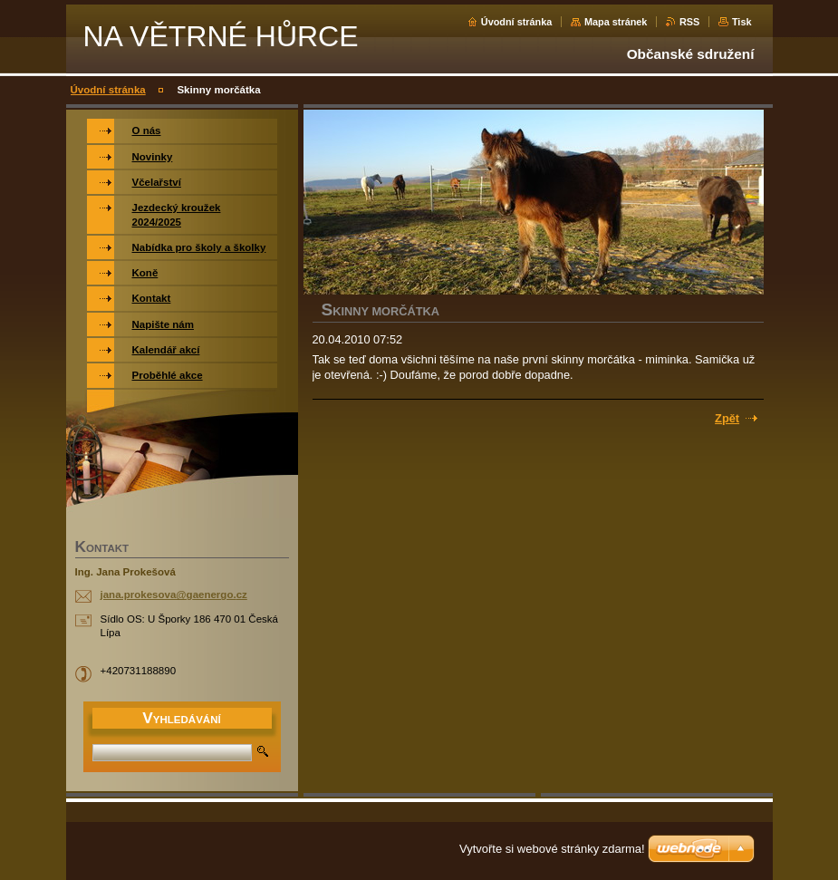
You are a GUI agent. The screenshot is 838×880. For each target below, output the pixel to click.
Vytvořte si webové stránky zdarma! (552, 849)
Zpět (727, 418)
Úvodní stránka (517, 21)
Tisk (742, 21)
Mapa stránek (616, 21)
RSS (689, 21)
